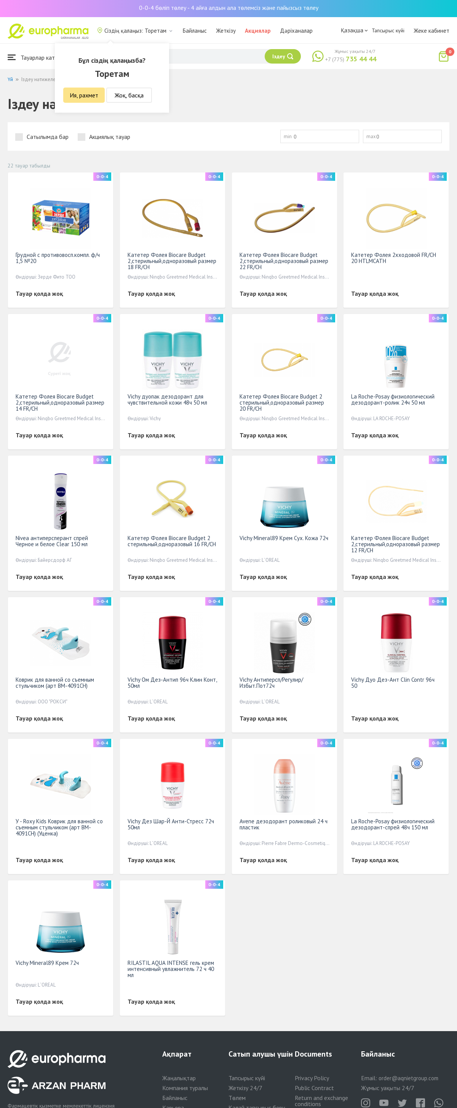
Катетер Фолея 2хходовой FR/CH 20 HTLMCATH (393, 258)
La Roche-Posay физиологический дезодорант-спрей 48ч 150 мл (393, 824)
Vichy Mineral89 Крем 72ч (47, 962)
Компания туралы (185, 1088)
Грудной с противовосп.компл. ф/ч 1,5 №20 (58, 258)
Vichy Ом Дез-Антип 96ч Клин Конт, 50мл (172, 682)
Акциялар (258, 30)
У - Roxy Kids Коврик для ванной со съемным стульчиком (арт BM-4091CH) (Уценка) (59, 827)
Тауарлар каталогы (39, 57)
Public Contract (314, 1088)
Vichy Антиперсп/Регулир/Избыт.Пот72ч (271, 682)
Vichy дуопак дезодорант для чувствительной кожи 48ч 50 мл (167, 399)
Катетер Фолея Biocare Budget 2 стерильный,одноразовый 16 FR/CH (172, 541)
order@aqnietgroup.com (408, 1078)
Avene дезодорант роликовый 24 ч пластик (284, 824)
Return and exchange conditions (321, 1101)
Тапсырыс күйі (388, 30)
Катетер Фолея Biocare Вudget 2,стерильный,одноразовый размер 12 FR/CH (395, 544)
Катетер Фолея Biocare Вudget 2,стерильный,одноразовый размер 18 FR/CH (172, 261)
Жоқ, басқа (129, 95)
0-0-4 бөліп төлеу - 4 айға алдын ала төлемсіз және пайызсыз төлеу (228, 7)
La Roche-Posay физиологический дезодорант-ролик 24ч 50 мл (393, 399)
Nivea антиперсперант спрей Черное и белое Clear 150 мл (52, 541)
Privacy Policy (312, 1078)
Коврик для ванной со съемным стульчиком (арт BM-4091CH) (55, 682)
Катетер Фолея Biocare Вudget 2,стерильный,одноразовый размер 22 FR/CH (284, 261)
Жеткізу (226, 30)
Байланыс (195, 30)
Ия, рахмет (84, 95)
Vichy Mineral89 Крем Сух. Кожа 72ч (284, 538)
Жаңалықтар (179, 1078)
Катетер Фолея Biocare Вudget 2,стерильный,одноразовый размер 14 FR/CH (60, 402)
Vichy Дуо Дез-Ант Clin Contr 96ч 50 (393, 682)
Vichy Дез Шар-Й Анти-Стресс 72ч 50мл (171, 824)
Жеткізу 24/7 (245, 1088)
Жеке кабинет (431, 30)
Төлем (237, 1098)
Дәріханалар (296, 30)
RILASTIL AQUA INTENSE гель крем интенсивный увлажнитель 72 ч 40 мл (171, 969)
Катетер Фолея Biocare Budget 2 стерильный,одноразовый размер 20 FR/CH (282, 402)
